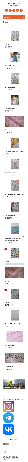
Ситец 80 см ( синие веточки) (14, 66)
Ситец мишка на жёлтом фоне (14, 151)
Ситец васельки (10, 87)
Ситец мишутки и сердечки (14, 194)
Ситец (7, 44)
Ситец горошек (10, 108)
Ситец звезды (9, 366)
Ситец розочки (10, 215)
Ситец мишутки (10, 172)
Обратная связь (21, 455)
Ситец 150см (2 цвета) (12, 324)
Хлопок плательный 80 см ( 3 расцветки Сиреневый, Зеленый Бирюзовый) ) (14, 238)
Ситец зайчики (10, 130)
